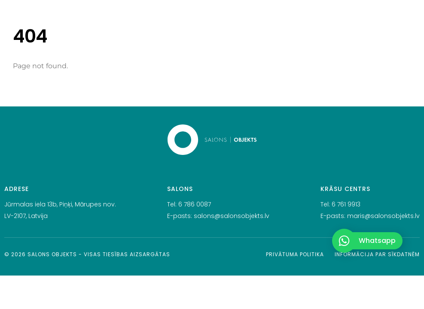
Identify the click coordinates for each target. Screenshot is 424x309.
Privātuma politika (295, 254)
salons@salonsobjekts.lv (231, 216)
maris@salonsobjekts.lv (383, 216)
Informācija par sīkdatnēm (377, 254)
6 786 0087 (194, 204)
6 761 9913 (346, 204)
